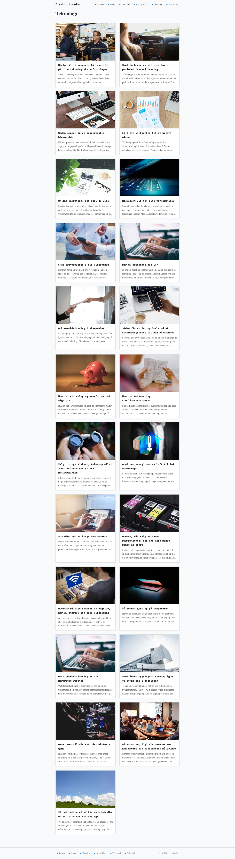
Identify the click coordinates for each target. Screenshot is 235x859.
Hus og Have (142, 4)
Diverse (100, 4)
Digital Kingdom (67, 4)
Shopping (125, 4)
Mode (112, 4)
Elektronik (173, 4)
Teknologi (158, 4)
